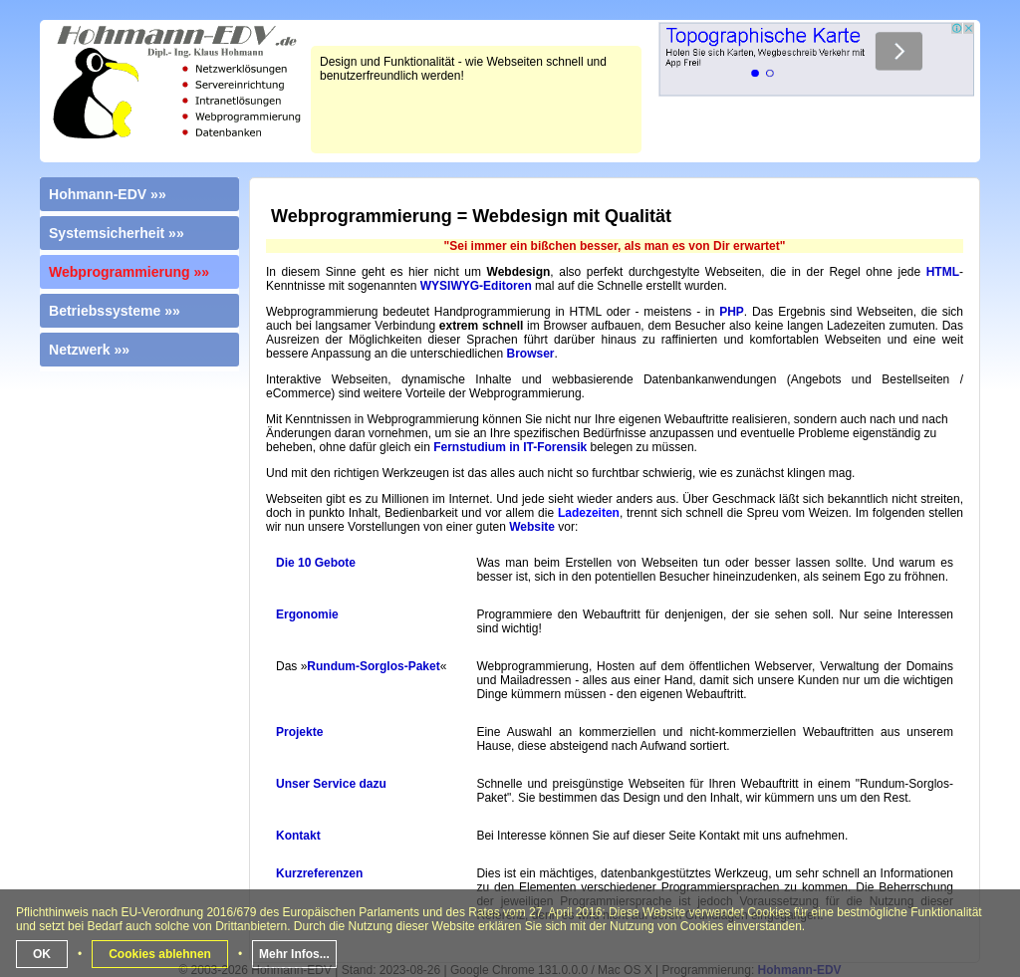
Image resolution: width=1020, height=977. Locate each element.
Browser (531, 354)
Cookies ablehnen (160, 954)
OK (42, 954)
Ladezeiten (589, 513)
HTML (942, 272)
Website (532, 527)
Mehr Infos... (294, 954)
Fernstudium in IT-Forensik (510, 447)
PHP (731, 312)
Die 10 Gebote (316, 563)
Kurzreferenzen (319, 873)
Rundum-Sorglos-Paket (373, 666)
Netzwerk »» (89, 350)
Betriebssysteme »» (114, 311)
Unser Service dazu (331, 784)
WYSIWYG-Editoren (476, 286)
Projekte (299, 732)
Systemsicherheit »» (116, 233)
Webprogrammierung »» (129, 272)
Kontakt (298, 836)
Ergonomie (307, 614)
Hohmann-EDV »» (107, 194)
